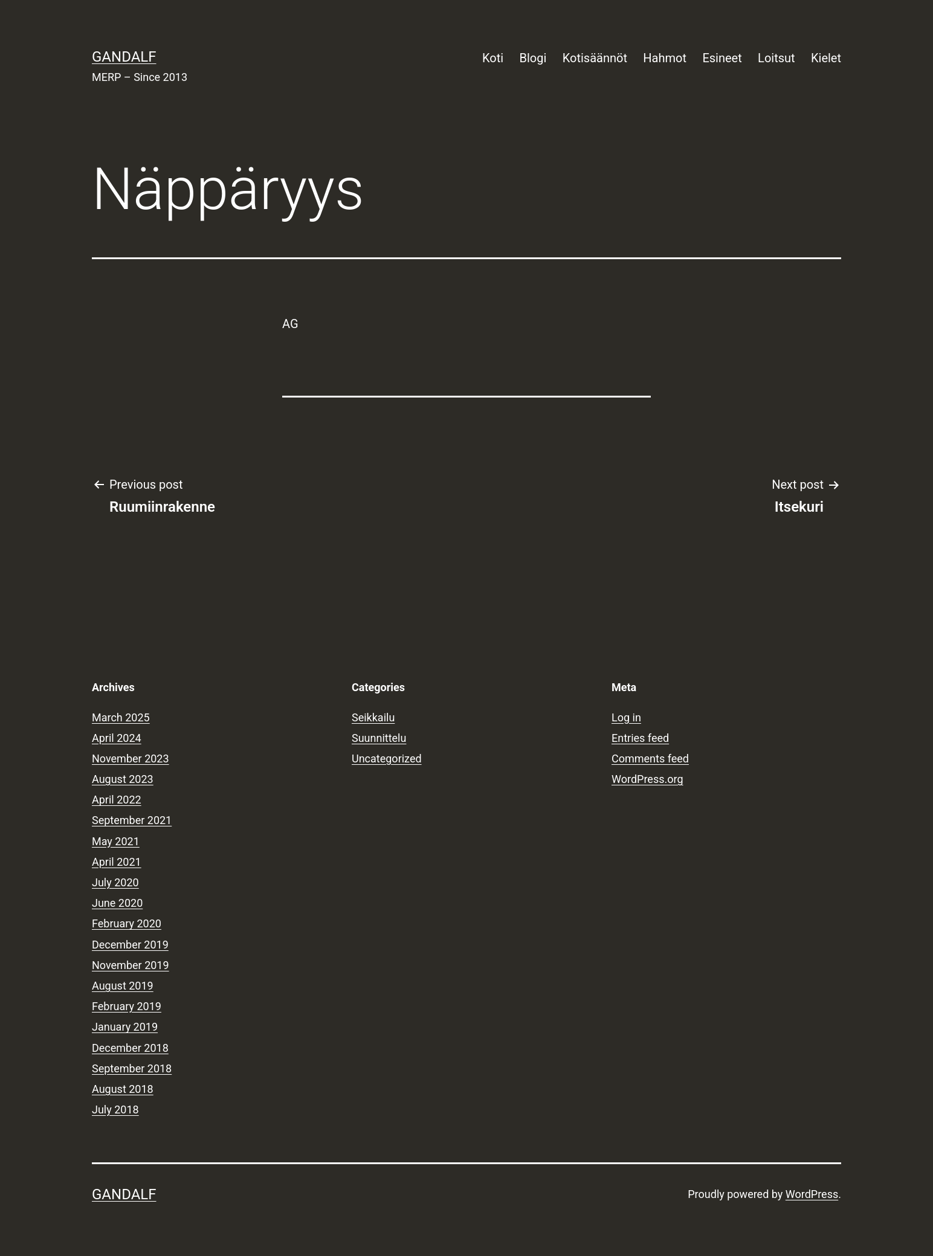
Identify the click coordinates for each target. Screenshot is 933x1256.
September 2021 (132, 820)
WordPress (812, 1194)
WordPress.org (647, 779)
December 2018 (130, 1048)
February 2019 (126, 1006)
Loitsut (776, 58)
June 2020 (117, 903)
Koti (492, 58)
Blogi (533, 58)
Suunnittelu (379, 738)
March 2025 (121, 717)
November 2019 (130, 965)
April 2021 (116, 861)
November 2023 (130, 758)
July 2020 (115, 882)
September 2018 (132, 1068)
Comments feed (650, 758)
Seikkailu (373, 717)
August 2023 (122, 779)
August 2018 (122, 1089)
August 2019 (122, 985)
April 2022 (116, 799)
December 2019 (130, 944)
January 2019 (125, 1026)
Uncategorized (387, 758)
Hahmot (664, 58)
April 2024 (116, 738)
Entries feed (640, 738)
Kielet (826, 58)
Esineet (721, 58)
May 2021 (116, 841)
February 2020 (126, 923)
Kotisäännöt (595, 58)
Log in (626, 717)
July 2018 (115, 1109)
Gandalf (124, 56)
